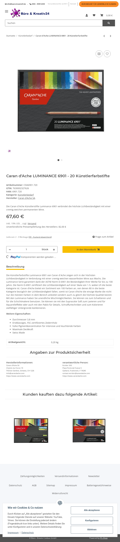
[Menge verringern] (9, 249)
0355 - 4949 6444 (37, 4)
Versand (32, 223)
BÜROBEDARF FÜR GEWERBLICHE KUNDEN (99, 4)
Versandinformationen (66, 476)
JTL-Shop (104, 538)
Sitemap (50, 485)
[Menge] (26, 249)
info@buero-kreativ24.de (15, 4)
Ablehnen (91, 529)
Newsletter (94, 476)
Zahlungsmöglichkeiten (32, 476)
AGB (34, 485)
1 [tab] (58, 160)
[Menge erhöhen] (53, 249)
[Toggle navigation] (6, 10)
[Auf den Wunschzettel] (107, 53)
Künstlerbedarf (26, 194)
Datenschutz (15, 485)
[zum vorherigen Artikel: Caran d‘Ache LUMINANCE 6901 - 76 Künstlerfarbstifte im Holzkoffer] (104, 36)
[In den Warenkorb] (8, 45)
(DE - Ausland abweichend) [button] (40, 237)
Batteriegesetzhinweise (99, 485)
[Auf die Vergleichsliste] (99, 53)
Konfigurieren (91, 520)
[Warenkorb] (106, 15)
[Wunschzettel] (94, 15)
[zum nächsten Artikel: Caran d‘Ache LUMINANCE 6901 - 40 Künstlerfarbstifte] (110, 36)
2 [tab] (61, 160)
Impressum (71, 485)
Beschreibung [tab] (15, 266)
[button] (86, 15)
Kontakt (73, 4)
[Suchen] (54, 23)
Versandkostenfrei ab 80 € (58, 4)
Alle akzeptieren (92, 510)
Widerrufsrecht (60, 493)
